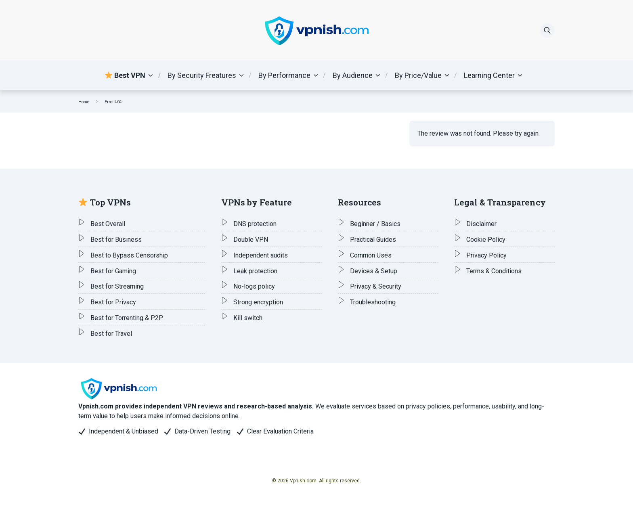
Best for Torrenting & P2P (126, 318)
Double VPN (250, 239)
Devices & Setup (373, 271)
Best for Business (116, 239)
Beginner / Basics (375, 224)
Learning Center (489, 75)
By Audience (353, 75)
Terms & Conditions (494, 271)
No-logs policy (254, 286)
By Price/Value (418, 75)
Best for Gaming (113, 271)
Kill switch (247, 318)
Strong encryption (258, 302)
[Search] (547, 30)
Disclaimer (481, 224)
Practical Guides (373, 239)
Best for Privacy (113, 302)
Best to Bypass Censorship (129, 255)
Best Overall (107, 224)
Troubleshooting (373, 302)
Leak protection (255, 271)
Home (83, 102)
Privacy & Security (375, 286)
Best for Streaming (117, 286)
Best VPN (125, 75)
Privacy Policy (486, 255)
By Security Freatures (202, 75)
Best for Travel (111, 333)
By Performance (284, 75)
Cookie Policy (485, 239)
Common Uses (371, 255)
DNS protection (255, 224)
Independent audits (260, 255)
